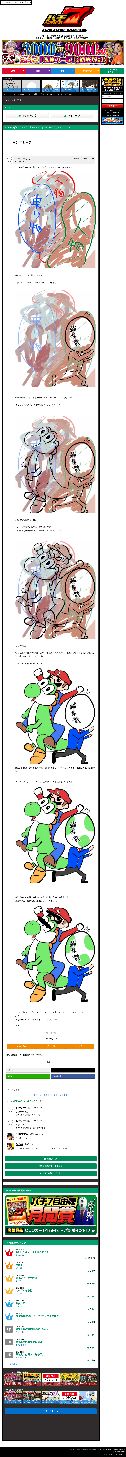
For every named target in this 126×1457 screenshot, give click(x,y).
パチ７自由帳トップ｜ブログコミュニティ (42, 94)
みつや (19, 1144)
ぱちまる (19, 1268)
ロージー (22, 158)
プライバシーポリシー (118, 1449)
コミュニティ (22, 94)
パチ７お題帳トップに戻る (51, 1166)
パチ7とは (72, 1449)
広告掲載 (85, 1449)
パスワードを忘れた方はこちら (112, 110)
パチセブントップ (9, 94)
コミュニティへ (51, 1411)
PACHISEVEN (121, 1451)
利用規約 (108, 1449)
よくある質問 (101, 1449)
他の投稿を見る (51, 1159)
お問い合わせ (92, 1449)
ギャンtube (20, 1332)
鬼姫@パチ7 (20, 1255)
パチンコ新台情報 (112, 116)
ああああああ (21, 1345)
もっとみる (7, 1387)
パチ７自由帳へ (11, 1364)
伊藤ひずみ (22, 1134)
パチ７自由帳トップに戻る (51, 1173)
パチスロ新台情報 (112, 113)
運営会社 (79, 1449)
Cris (17, 1319)
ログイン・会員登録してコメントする (50, 1095)
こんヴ (18, 1281)
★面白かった (50, 1033)
